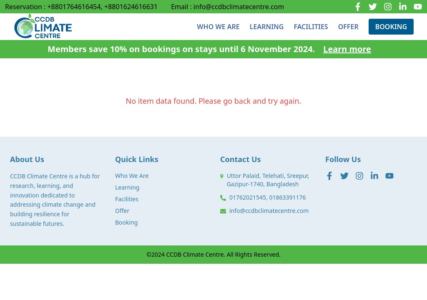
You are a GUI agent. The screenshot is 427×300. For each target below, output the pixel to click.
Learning (127, 187)
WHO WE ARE (218, 26)
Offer (122, 211)
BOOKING (391, 26)
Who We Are (131, 176)
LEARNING (267, 26)
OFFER (348, 26)
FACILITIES (311, 26)
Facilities (126, 199)
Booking (126, 222)
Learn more (347, 49)
